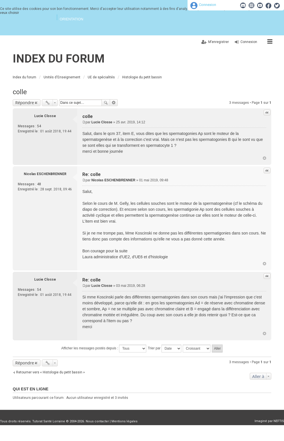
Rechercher (106, 102)
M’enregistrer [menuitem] (218, 42)
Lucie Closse (45, 116)
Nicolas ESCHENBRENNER (45, 174)
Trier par (164, 348)
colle (20, 92)
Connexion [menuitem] (248, 42)
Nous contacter (97, 421)
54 (39, 126)
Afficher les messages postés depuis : (104, 348)
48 (39, 184)
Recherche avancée (114, 102)
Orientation (71, 19)
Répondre (24, 102)
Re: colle (91, 174)
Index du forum (59, 58)
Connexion (207, 5)
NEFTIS (279, 421)
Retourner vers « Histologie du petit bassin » (50, 372)
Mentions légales (124, 421)
